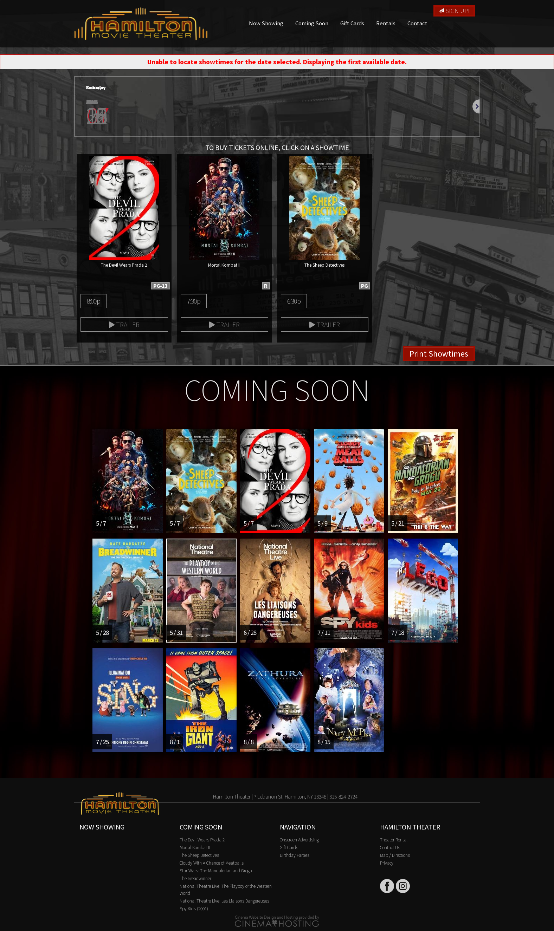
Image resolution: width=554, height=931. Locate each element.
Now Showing (266, 23)
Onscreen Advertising (299, 839)
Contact (417, 23)
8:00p (93, 300)
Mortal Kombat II (195, 847)
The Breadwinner (195, 878)
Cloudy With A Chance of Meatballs (212, 863)
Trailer (124, 324)
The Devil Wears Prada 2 (202, 839)
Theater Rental (393, 839)
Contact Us (390, 847)
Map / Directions (395, 855)
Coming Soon (311, 23)
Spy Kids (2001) (194, 908)
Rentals (385, 23)
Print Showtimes (439, 353)
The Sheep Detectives (199, 855)
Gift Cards (352, 23)
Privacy (386, 863)
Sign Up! (454, 10)
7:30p (193, 300)
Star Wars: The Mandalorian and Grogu (216, 870)
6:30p (294, 300)
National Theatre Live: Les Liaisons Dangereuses (224, 901)
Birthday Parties (294, 855)
